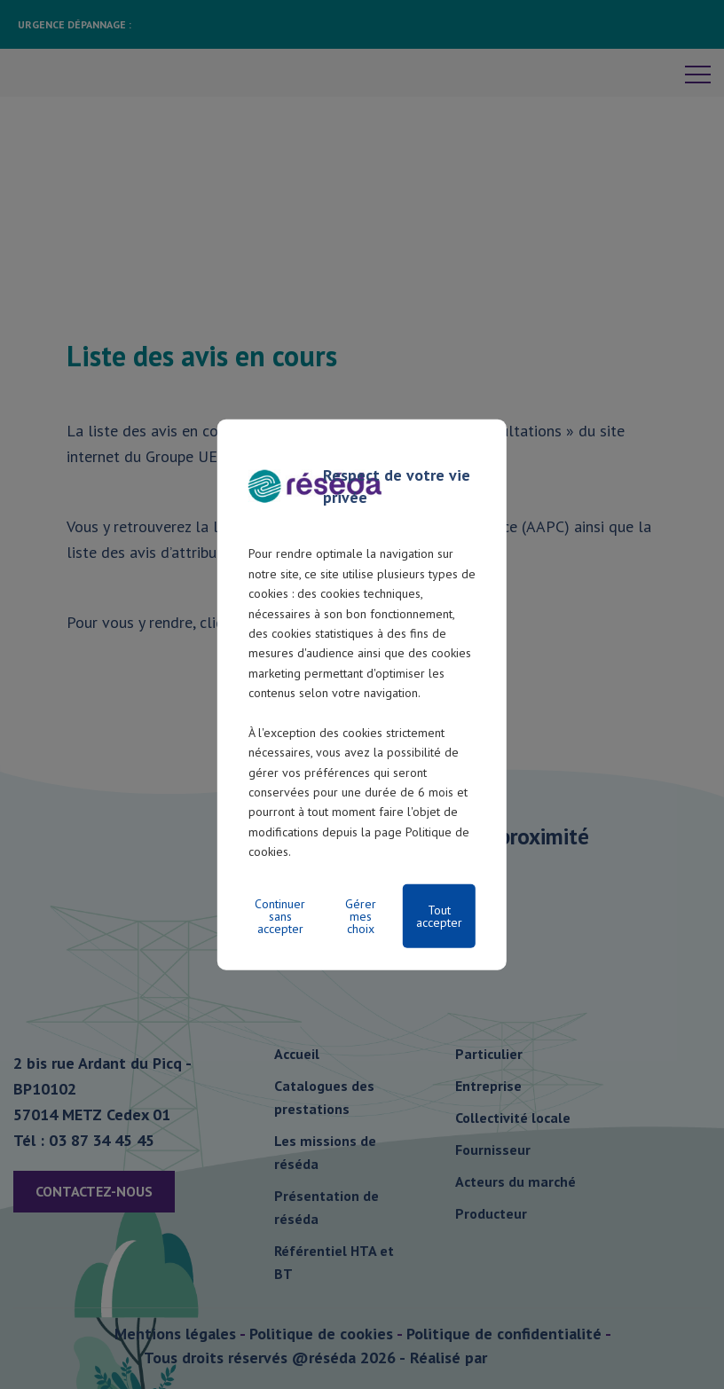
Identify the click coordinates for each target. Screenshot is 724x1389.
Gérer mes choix (360, 915)
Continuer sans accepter (280, 915)
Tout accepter (439, 915)
